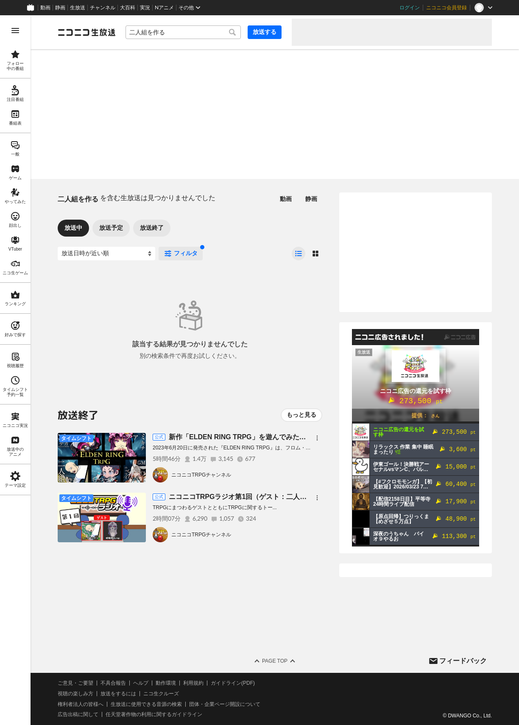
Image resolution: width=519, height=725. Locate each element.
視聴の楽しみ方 (75, 694)
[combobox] (183, 32)
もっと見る (301, 414)
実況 (145, 7)
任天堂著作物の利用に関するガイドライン (154, 714)
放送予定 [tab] (111, 227)
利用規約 (193, 683)
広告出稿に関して (78, 714)
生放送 (77, 7)
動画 (45, 7)
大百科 (127, 7)
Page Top (274, 661)
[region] (15, 370)
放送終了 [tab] (152, 227)
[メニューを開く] (15, 30)
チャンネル (102, 7)
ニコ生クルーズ (161, 693)
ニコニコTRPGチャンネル (201, 475)
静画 (60, 7)
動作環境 (166, 683)
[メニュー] (317, 438)
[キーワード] (183, 32)
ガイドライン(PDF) (233, 683)
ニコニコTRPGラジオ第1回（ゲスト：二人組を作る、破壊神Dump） (274, 496)
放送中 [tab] (73, 227)
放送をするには (118, 693)
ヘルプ (140, 683)
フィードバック (463, 660)
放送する (264, 31)
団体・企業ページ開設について (224, 704)
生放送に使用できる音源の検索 (146, 704)
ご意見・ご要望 (75, 683)
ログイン (409, 7)
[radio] (298, 253)
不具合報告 (113, 683)
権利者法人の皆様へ (80, 704)
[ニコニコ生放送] (86, 32)
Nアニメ (164, 7)
